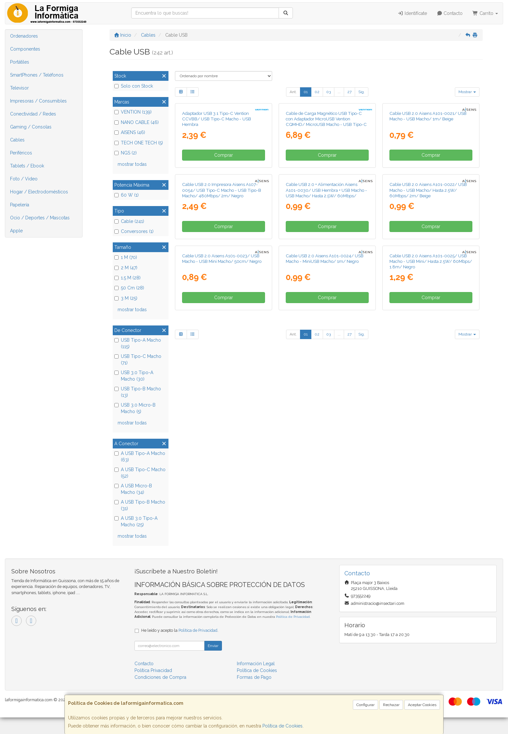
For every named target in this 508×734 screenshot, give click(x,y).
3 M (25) (125, 298)
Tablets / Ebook (27, 165)
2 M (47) (125, 267)
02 (317, 92)
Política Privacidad (153, 687)
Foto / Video (24, 178)
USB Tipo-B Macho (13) (137, 392)
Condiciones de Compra (160, 693)
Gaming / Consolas (31, 126)
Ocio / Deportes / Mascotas (40, 217)
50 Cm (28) (129, 287)
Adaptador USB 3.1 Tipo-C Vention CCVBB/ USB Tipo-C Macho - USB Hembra (216, 195)
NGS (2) (125, 152)
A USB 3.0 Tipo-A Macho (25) (135, 521)
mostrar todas (132, 164)
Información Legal (256, 680)
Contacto (450, 13)
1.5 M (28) (127, 277)
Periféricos (21, 152)
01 (306, 92)
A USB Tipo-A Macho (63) (139, 456)
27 (349, 92)
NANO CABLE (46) (136, 122)
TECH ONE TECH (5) (138, 142)
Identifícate (412, 13)
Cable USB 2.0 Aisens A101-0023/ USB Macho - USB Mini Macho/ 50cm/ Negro (221, 486)
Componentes (25, 49)
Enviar (213, 662)
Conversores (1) (134, 231)
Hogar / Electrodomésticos (39, 191)
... (339, 92)
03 (328, 92)
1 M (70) (125, 257)
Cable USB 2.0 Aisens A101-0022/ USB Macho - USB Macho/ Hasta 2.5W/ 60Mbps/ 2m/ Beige (428, 342)
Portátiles (19, 62)
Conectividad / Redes (33, 113)
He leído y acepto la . (179, 646)
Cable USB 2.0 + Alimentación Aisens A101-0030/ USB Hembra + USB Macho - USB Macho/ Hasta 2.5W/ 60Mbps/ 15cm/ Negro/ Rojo (326, 345)
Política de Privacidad (293, 633)
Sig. (361, 92)
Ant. (293, 92)
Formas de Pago (254, 693)
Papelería (19, 204)
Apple (16, 230)
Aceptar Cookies (422, 705)
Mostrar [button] (467, 92)
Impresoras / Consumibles (38, 101)
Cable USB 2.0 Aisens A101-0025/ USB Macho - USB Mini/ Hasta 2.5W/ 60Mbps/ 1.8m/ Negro (430, 489)
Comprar (223, 231)
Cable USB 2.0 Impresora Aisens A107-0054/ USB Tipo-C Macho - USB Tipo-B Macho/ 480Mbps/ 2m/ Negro (221, 342)
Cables (17, 139)
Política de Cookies (282, 725)
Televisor (19, 88)
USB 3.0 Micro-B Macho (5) (135, 408)
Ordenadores (24, 36)
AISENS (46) (129, 132)
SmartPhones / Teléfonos (37, 75)
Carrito (485, 13)
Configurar (365, 705)
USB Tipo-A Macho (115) (137, 343)
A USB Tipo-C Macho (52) (140, 473)
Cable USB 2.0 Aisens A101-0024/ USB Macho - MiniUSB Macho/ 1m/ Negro (325, 486)
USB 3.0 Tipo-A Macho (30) (133, 376)
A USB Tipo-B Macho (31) (139, 505)
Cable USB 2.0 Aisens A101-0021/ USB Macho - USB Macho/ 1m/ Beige (428, 192)
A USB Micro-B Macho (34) (133, 489)
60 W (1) (126, 195)
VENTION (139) (133, 112)
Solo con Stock (133, 86)
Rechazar (391, 705)
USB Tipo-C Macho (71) (137, 359)
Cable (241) (129, 221)
